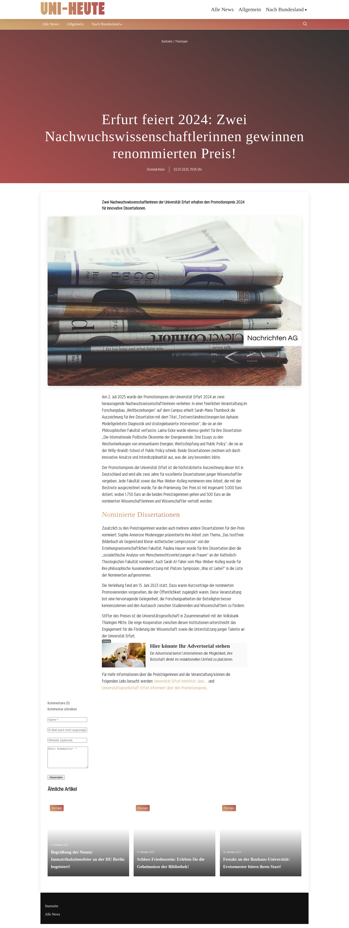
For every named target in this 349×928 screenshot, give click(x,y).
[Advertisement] (174, 78)
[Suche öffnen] (305, 24)
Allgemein (249, 9)
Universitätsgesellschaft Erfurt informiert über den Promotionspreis (154, 687)
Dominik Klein (156, 169)
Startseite (51, 910)
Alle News (222, 9)
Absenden (56, 781)
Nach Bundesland (285, 9)
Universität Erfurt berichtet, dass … (181, 681)
